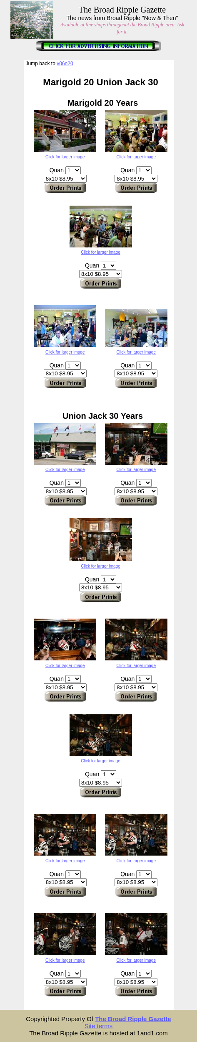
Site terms (99, 1025)
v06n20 (65, 63)
